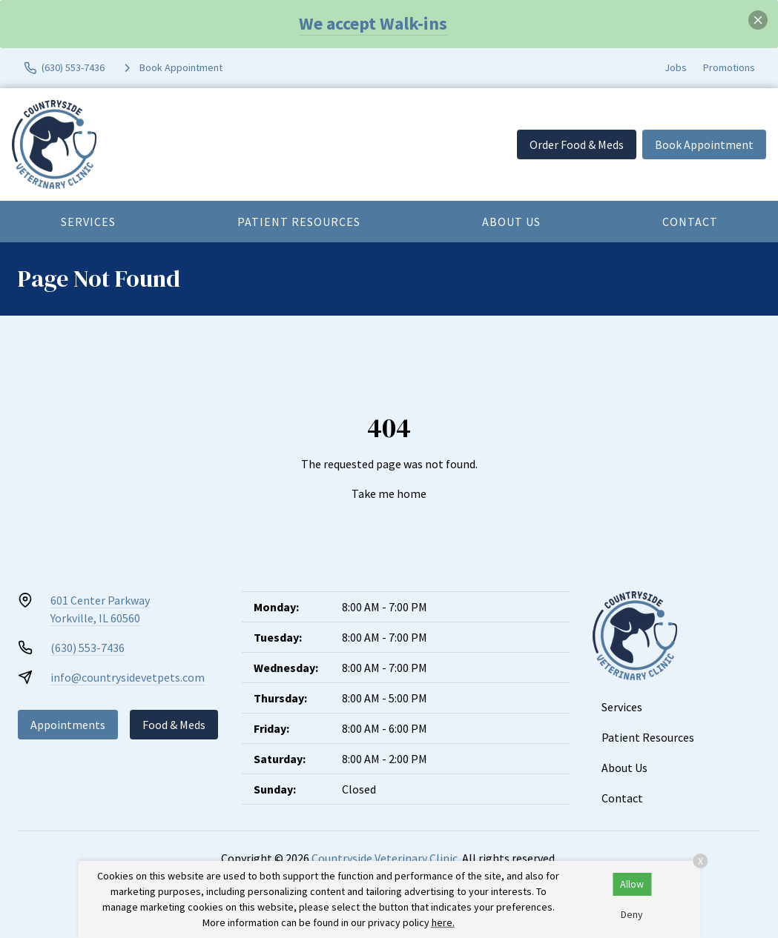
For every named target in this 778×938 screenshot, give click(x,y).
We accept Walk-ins (373, 23)
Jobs (676, 67)
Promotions (729, 67)
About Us (511, 221)
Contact (690, 221)
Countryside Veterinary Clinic (384, 858)
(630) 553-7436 (87, 647)
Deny (632, 914)
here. (443, 922)
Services (88, 221)
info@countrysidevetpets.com (127, 677)
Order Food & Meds (577, 144)
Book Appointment (704, 144)
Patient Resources (298, 221)
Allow (632, 884)
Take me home (389, 493)
